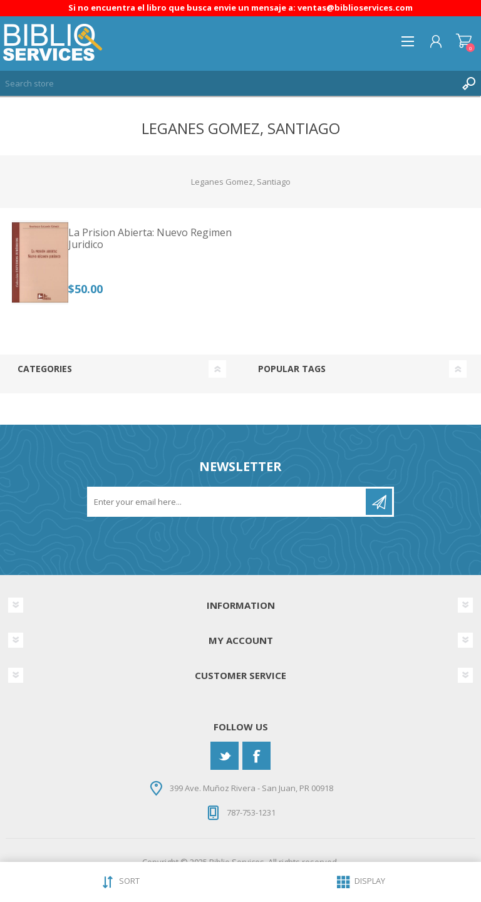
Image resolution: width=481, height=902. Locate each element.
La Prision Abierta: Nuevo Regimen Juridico (150, 239)
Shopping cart (464, 41)
